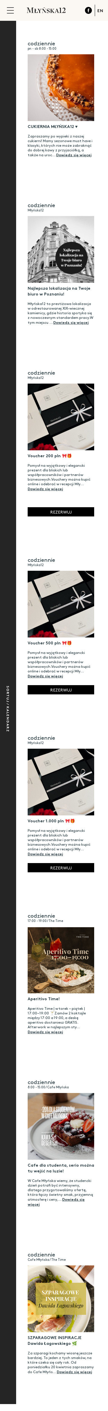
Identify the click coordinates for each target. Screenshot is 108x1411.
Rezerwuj (61, 512)
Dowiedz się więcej (74, 154)
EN (100, 10)
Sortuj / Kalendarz (8, 709)
